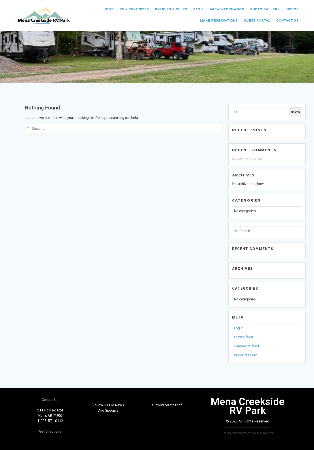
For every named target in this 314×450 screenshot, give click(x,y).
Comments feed (246, 346)
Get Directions (50, 431)
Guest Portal (257, 20)
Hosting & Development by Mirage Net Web (247, 433)
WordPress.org (245, 355)
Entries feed (243, 337)
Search (295, 112)
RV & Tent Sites (134, 9)
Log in (238, 328)
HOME (108, 9)
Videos (292, 9)
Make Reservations (219, 20)
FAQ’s (198, 9)
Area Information (227, 9)
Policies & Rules (171, 9)
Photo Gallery (265, 9)
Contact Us (287, 20)
